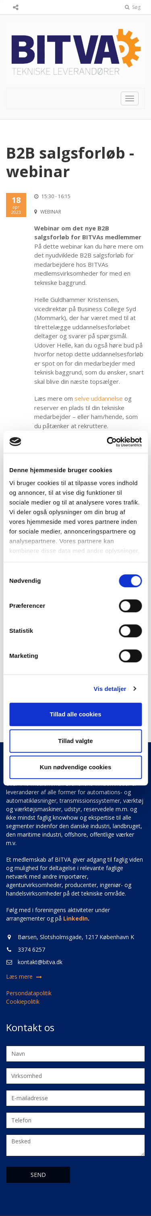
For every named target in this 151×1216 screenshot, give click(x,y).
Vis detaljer (110, 688)
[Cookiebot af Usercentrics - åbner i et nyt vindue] (107, 442)
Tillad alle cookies (75, 714)
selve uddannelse (98, 398)
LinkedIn (75, 918)
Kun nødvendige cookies (76, 767)
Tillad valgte (75, 740)
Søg (133, 7)
